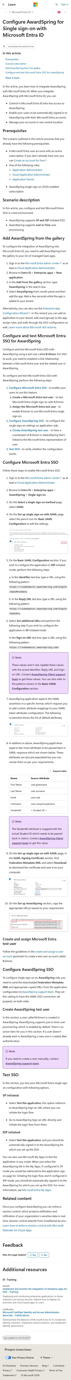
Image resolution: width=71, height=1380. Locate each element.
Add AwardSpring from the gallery (22, 68)
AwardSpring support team (38, 991)
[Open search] (56, 5)
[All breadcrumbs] (6, 12)
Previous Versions (29, 1365)
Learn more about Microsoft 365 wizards (32, 327)
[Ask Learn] (59, 12)
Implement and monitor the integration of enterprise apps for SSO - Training (35, 1290)
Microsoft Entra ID (21, 12)
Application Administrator (27, 170)
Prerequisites (11, 59)
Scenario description (15, 63)
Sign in (64, 4)
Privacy (6, 1370)
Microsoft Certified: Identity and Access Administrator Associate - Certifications (31, 1314)
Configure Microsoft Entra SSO (28, 387)
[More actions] (65, 12)
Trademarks (8, 1375)
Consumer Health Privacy (30, 1370)
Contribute (58, 1365)
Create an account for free (29, 160)
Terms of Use (55, 1370)
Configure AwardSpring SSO (26, 420)
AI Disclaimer (9, 1365)
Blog (44, 1365)
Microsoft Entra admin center (42, 263)
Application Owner (23, 179)
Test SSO (14, 449)
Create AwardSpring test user (30, 430)
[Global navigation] (3, 5)
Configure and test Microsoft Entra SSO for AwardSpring (34, 72)
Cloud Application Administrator (31, 174)
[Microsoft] (35, 4)
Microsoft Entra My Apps (36, 1190)
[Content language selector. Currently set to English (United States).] (18, 1349)
